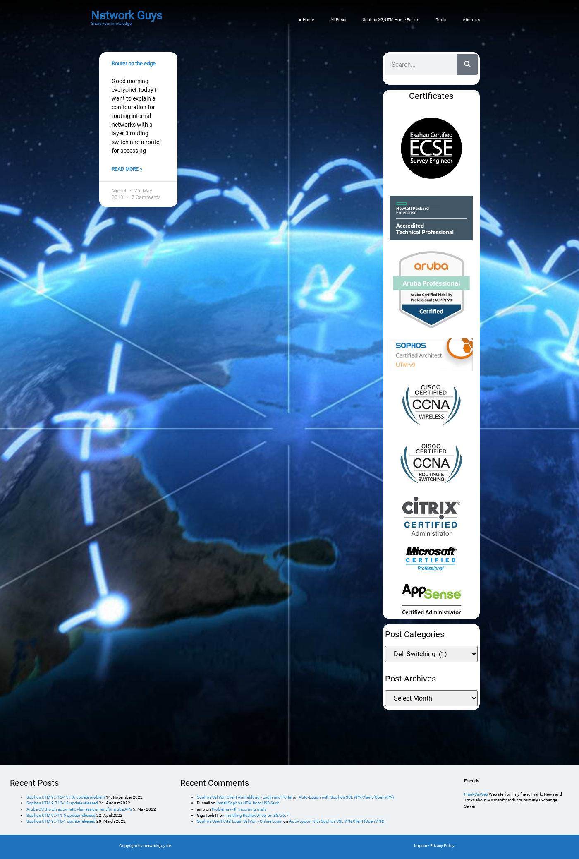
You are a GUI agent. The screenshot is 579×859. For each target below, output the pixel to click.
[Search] (467, 64)
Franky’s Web (476, 794)
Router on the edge (134, 63)
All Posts (338, 19)
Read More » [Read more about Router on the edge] (127, 169)
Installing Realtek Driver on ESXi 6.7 (257, 815)
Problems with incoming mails (239, 809)
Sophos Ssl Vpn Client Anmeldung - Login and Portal (244, 797)
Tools (441, 19)
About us (471, 19)
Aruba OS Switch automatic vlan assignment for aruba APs (79, 809)
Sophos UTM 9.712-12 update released (62, 803)
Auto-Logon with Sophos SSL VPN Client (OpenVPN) (346, 797)
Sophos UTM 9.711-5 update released (61, 815)
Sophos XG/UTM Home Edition (391, 19)
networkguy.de (157, 845)
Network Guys (126, 15)
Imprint (420, 845)
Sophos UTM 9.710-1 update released (61, 821)
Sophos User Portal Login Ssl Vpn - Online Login (239, 821)
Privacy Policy (442, 845)
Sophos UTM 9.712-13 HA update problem (65, 797)
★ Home (306, 19)
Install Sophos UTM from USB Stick (247, 803)
